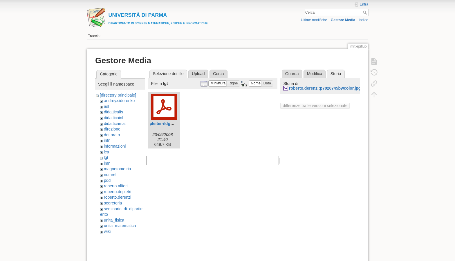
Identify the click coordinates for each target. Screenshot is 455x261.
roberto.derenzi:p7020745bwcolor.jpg (325, 88)
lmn (107, 163)
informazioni (115, 146)
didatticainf (113, 117)
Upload (198, 73)
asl (106, 106)
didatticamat (115, 123)
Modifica (314, 73)
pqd (107, 180)
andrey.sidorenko (119, 100)
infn (107, 140)
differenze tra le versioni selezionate (315, 105)
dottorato (112, 135)
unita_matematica (120, 225)
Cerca (365, 12)
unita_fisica (114, 220)
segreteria (113, 203)
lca (106, 152)
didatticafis (113, 112)
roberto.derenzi (117, 197)
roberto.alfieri (116, 186)
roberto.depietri (117, 191)
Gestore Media (343, 20)
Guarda (292, 73)
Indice (363, 20)
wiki (107, 231)
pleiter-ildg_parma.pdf (170, 123)
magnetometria (117, 168)
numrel (110, 174)
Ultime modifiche (314, 20)
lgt (106, 157)
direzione (112, 129)
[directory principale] (118, 95)
